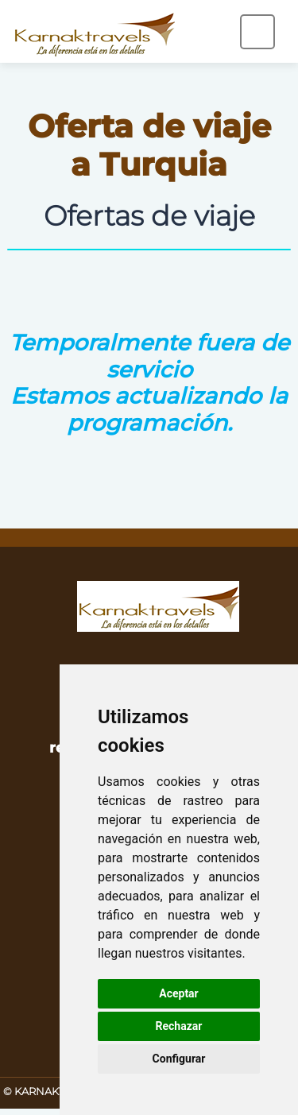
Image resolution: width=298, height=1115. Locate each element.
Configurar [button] (179, 1058)
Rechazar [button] (179, 1026)
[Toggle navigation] (257, 31)
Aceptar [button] (179, 993)
